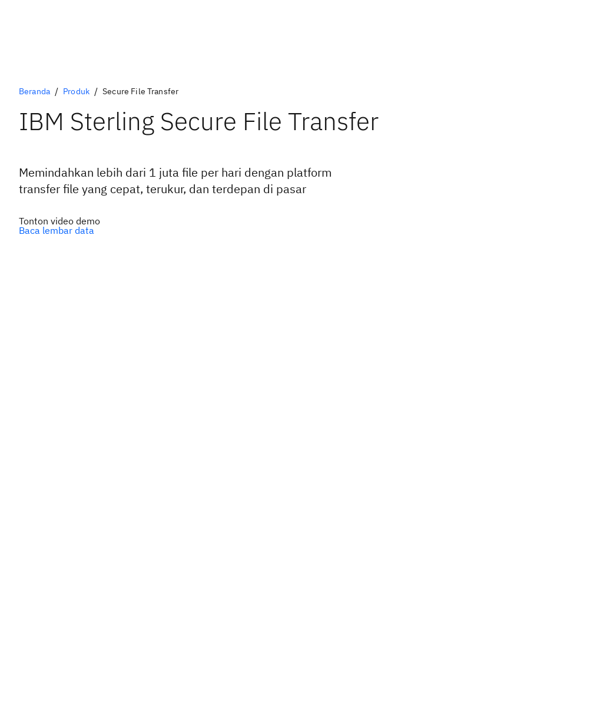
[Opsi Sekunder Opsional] (59, 230)
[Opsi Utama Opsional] (59, 221)
